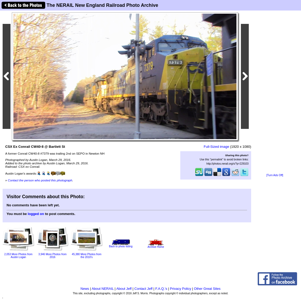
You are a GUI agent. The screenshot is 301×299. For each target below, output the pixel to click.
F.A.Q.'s (161, 289)
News (85, 289)
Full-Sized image (216, 147)
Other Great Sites (207, 289)
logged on (36, 214)
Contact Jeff (143, 289)
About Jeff (123, 289)
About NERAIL (103, 289)
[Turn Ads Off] (274, 175)
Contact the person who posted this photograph (40, 180)
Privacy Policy (180, 289)
